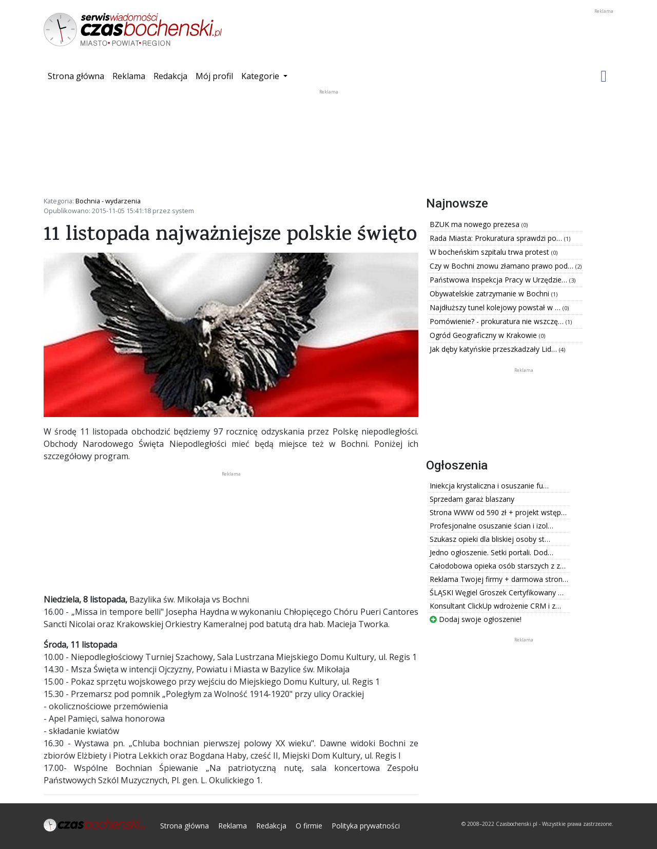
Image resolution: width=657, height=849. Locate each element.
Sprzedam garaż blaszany (472, 499)
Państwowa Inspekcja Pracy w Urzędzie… (499, 280)
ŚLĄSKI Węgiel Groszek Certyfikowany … (497, 592)
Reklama (128, 76)
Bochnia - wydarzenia (108, 200)
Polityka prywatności (366, 826)
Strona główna (78, 75)
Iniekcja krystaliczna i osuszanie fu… (489, 485)
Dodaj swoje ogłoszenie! (475, 619)
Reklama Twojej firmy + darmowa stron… (499, 579)
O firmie (309, 826)
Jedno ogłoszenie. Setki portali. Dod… (491, 552)
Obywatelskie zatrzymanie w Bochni (490, 293)
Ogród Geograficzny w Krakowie (484, 335)
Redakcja (170, 76)
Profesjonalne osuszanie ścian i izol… (491, 526)
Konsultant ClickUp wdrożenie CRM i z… (495, 606)
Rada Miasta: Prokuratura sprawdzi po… (497, 238)
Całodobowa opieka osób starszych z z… (498, 566)
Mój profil (214, 76)
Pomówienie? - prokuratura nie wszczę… (498, 321)
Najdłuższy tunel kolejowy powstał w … (496, 307)
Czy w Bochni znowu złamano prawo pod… (502, 266)
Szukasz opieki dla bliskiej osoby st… (490, 539)
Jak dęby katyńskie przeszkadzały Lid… (494, 349)
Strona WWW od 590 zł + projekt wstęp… (498, 512)
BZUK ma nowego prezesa (475, 224)
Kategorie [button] (261, 76)
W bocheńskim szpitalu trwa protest (490, 252)
